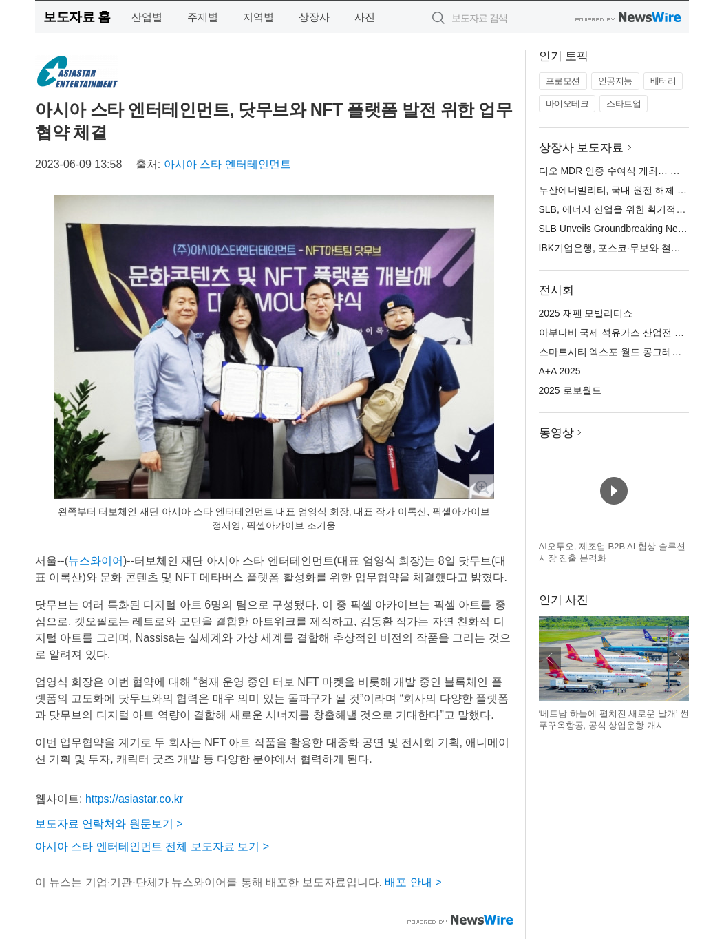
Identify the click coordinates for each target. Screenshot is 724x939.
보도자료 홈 (76, 17)
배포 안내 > (413, 882)
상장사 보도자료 (581, 147)
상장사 (314, 17)
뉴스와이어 (95, 561)
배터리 (663, 81)
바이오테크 (567, 103)
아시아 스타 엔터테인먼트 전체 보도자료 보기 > (152, 846)
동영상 (556, 432)
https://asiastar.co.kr (134, 799)
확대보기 (481, 486)
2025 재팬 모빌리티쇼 (586, 313)
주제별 (202, 17)
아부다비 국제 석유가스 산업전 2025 (617, 332)
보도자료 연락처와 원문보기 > (109, 824)
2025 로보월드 (570, 390)
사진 (364, 17)
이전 (550, 658)
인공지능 (615, 81)
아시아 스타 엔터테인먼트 (227, 164)
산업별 (146, 17)
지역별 (258, 17)
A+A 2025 (560, 371)
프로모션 (563, 81)
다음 (678, 658)
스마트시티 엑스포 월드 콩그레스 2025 (622, 351)
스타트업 (623, 103)
